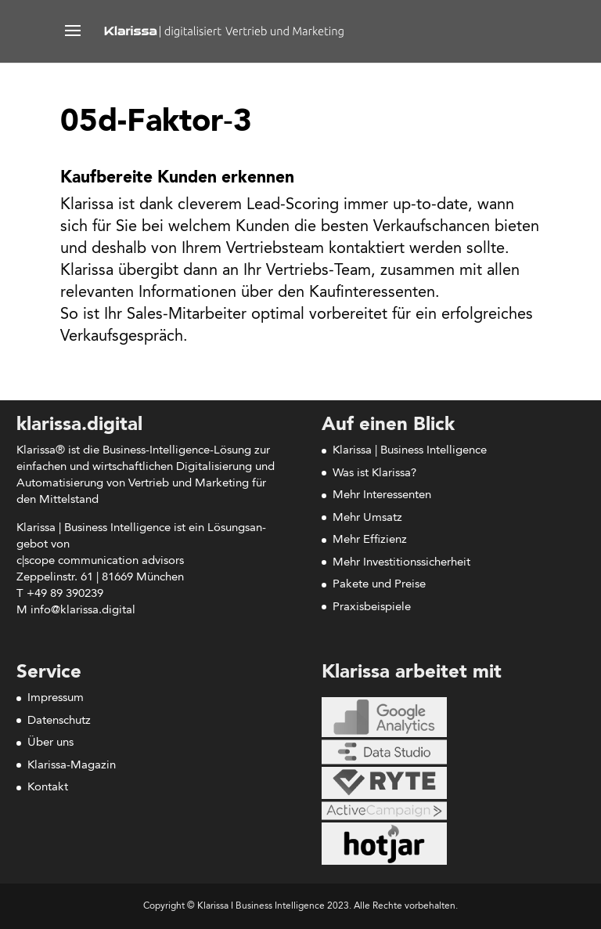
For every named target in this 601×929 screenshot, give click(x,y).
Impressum (55, 698)
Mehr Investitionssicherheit (401, 563)
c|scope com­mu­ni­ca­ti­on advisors (100, 561)
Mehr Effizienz (370, 540)
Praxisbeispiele (372, 607)
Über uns (50, 743)
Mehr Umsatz (367, 518)
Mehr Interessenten (382, 495)
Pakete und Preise (379, 585)
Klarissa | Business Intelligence (410, 451)
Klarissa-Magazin (71, 766)
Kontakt (47, 787)
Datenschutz (59, 721)
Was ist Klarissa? (374, 473)
